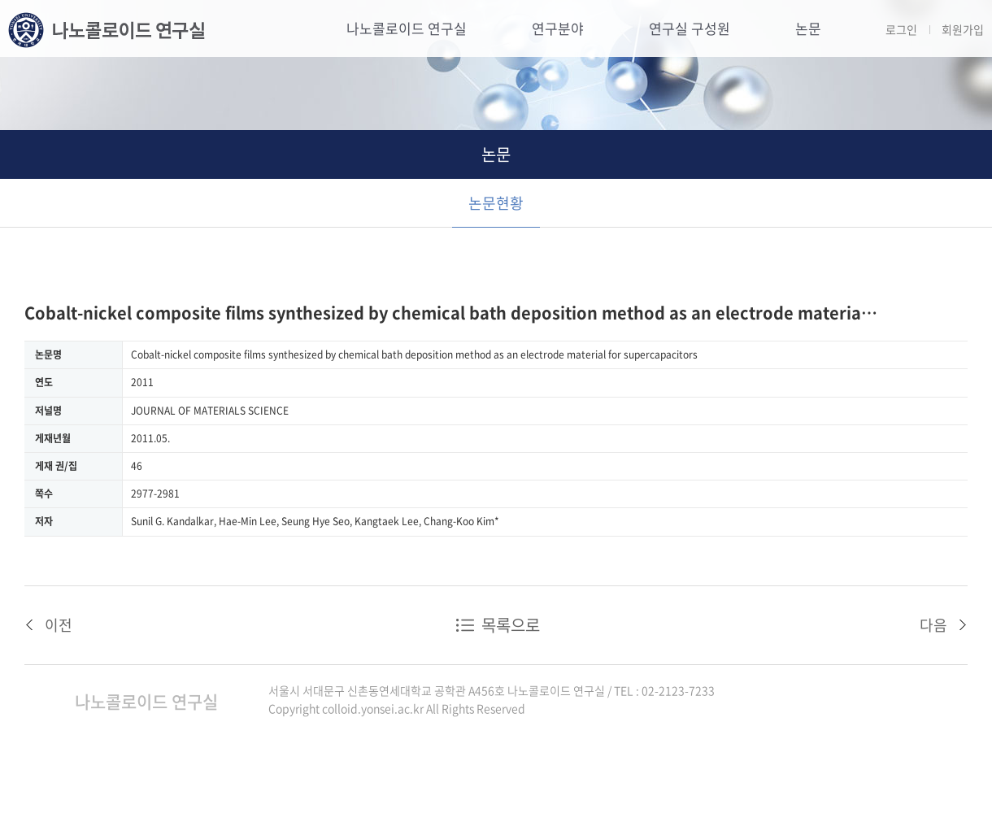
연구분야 (558, 28)
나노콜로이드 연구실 (406, 28)
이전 (58, 625)
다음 (933, 625)
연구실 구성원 (689, 28)
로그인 (901, 29)
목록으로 (510, 625)
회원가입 (963, 29)
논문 (808, 28)
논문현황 (496, 203)
